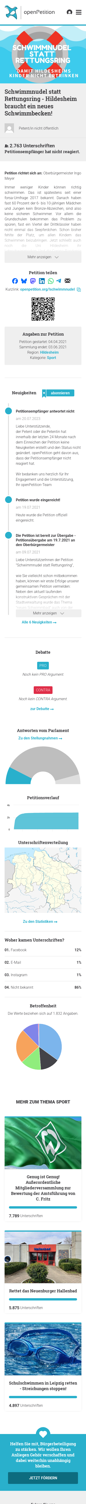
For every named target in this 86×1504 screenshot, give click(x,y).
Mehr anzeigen (43, 257)
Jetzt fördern (43, 1478)
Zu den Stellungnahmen (38, 738)
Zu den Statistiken (38, 921)
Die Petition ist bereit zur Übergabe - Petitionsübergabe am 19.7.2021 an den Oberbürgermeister (46, 540)
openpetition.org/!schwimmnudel (50, 289)
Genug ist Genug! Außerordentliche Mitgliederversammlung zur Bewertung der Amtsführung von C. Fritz (43, 1188)
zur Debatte (40, 709)
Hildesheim (49, 352)
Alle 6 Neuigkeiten (37, 622)
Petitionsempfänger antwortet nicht (45, 411)
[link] (78, 12)
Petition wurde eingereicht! (38, 500)
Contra (43, 690)
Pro (43, 665)
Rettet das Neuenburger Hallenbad (43, 1291)
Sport (51, 357)
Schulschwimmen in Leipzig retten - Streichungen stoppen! (43, 1385)
